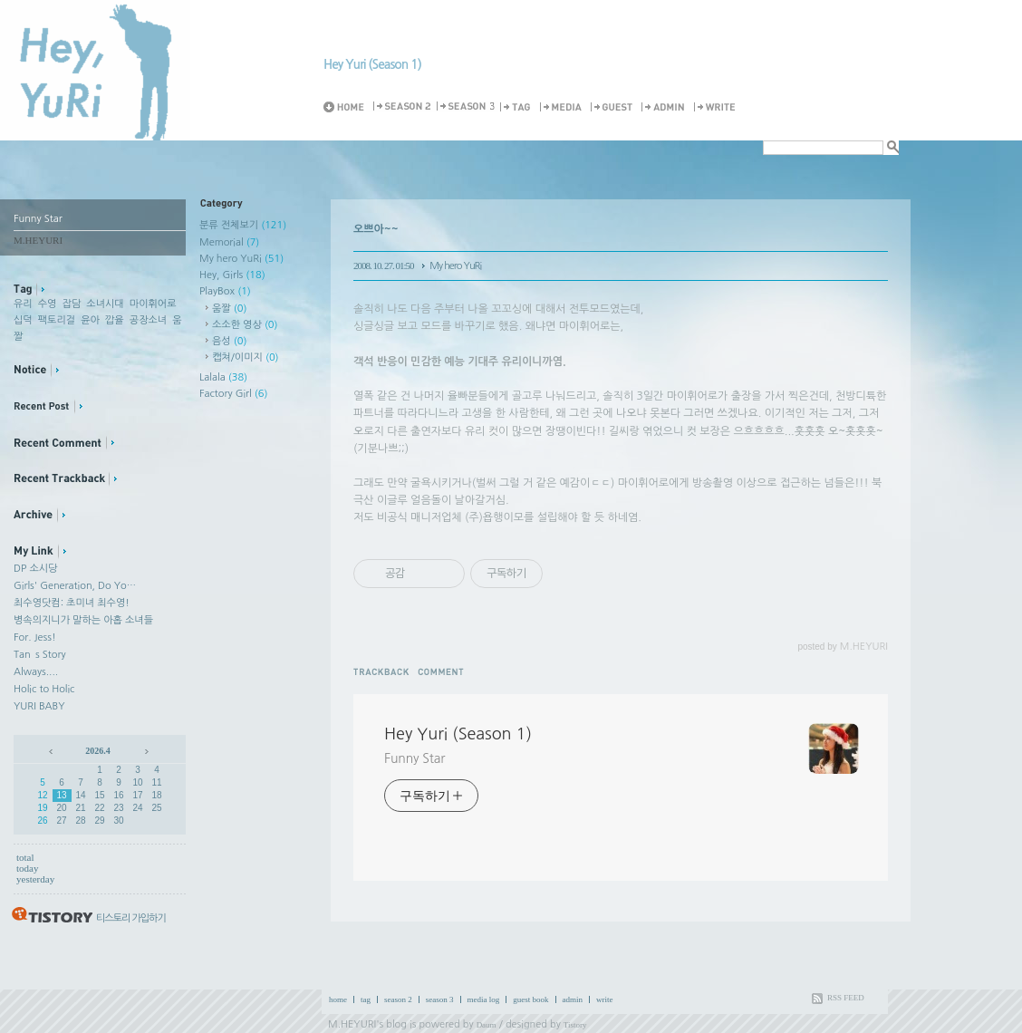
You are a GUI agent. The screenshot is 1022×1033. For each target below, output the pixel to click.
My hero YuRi (241, 259)
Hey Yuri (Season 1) (372, 64)
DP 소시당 (35, 569)
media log (484, 999)
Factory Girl (233, 394)
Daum (487, 1024)
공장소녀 (148, 320)
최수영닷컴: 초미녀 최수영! (72, 603)
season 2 (398, 999)
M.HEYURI (352, 1024)
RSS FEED (845, 997)
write (604, 999)
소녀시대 (104, 304)
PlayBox (225, 291)
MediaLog (563, 107)
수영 (47, 304)
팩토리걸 (56, 320)
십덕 (23, 320)
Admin (666, 107)
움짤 (229, 309)
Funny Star (414, 758)
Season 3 (466, 107)
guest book (530, 999)
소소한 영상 (245, 325)
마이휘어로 (153, 304)
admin (573, 999)
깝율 (114, 320)
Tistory (575, 1024)
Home (347, 107)
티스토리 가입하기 (131, 918)
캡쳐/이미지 (245, 357)
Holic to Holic (44, 689)
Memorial (229, 242)
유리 (23, 304)
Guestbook (614, 107)
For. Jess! (35, 637)
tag (366, 999)
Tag (518, 107)
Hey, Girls (232, 275)
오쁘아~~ (376, 229)
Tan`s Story (40, 655)
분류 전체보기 (242, 225)
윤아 (90, 320)
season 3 (440, 999)
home (338, 999)
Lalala (223, 377)
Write (717, 107)
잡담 (72, 304)
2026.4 (98, 751)
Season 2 (403, 107)
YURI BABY (39, 706)
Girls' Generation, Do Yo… (75, 586)
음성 (229, 341)
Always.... (36, 672)
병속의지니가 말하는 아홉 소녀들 (83, 620)
